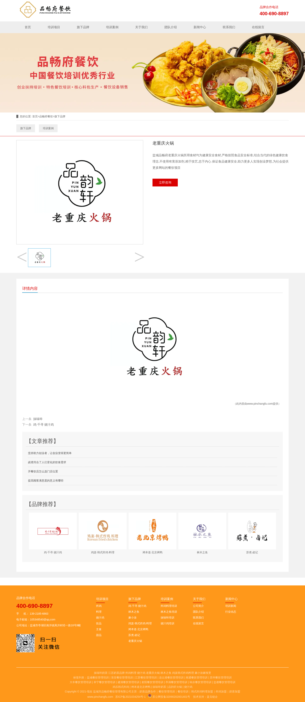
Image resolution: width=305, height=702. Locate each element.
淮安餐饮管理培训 (122, 677)
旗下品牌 (83, 27)
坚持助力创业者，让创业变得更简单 (50, 453)
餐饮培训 (183, 691)
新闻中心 (200, 27)
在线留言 (258, 27)
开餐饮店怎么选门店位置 (43, 471)
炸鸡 (99, 605)
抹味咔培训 (167, 617)
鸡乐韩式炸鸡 (121, 686)
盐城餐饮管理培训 (98, 677)
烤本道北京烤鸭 (140, 686)
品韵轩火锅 (175, 686)
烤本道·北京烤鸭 (138, 629)
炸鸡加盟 (221, 691)
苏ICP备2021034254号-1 (130, 696)
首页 (28, 27)
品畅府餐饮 (46, 116)
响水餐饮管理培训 (200, 682)
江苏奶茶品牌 (116, 672)
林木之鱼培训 (169, 611)
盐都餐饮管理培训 (224, 682)
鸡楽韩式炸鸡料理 (183, 672)
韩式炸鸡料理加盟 (202, 691)
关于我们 (141, 27)
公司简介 (198, 605)
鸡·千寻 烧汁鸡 (43, 424)
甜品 (99, 635)
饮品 (99, 623)
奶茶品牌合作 (147, 691)
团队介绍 (170, 27)
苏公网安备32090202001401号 (169, 696)
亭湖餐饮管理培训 (176, 682)
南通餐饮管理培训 (197, 677)
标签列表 (78, 677)
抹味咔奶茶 (101, 672)
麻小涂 (132, 617)
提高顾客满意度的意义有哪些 (45, 480)
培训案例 (112, 27)
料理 (99, 611)
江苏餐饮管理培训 (146, 677)
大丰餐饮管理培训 (80, 682)
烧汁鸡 (100, 617)
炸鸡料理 (130, 672)
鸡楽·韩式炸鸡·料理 (140, 623)
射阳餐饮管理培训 (152, 682)
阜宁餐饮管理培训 (104, 682)
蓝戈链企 (212, 696)
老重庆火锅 (135, 640)
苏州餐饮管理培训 (221, 677)
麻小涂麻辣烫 (203, 672)
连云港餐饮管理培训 (171, 677)
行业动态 (230, 611)
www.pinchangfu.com (260, 403)
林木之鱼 (133, 611)
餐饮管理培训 (167, 691)
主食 (99, 629)
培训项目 (54, 27)
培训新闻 (230, 605)
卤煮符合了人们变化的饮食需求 (47, 462)
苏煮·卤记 (134, 635)
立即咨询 (165, 182)
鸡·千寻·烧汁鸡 (137, 605)
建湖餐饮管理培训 (128, 682)
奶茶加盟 (234, 691)
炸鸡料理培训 (169, 605)
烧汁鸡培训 (167, 623)
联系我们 (229, 27)
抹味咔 (38, 419)
